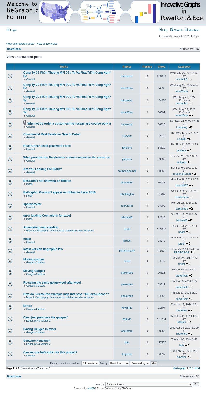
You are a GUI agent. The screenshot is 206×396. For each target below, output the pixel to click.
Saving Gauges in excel (39, 329)
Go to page (179, 368)
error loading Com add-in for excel (47, 215)
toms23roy (127, 88)
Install (29, 184)
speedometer (32, 204)
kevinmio (127, 307)
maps (27, 239)
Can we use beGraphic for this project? (50, 352)
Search (176, 30)
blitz (127, 342)
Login (12, 30)
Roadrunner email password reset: (47, 146)
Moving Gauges (34, 271)
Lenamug (126, 124)
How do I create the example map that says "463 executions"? (66, 294)
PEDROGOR (127, 250)
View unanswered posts (20, 43)
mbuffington (127, 194)
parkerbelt (127, 272)
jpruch (127, 240)
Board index (14, 49)
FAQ (163, 30)
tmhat (127, 261)
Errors (27, 306)
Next (197, 368)
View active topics (46, 43)
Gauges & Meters (35, 262)
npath (127, 229)
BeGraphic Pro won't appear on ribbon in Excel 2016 (59, 192)
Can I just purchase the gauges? (45, 317)
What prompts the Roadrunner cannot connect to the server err (66, 157)
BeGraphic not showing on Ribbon (47, 180)
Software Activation (37, 340)
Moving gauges (33, 259)
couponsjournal (127, 170)
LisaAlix (127, 136)
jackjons (127, 147)
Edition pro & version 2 (38, 320)
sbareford (126, 330)
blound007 (127, 182)
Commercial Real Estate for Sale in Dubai (51, 134)
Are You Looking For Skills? (42, 169)
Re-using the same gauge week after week (52, 282)
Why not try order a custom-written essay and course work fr (69, 123)
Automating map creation (41, 227)
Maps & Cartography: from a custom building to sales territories (60, 230)
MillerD (127, 319)
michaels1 (127, 76)
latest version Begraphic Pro (43, 249)
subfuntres (127, 205)
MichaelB (126, 217)
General (30, 79)
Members (192, 30)
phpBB (91, 388)
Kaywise (127, 354)
